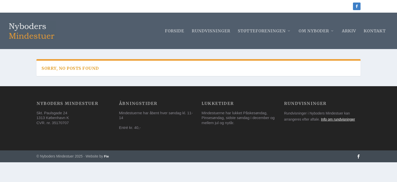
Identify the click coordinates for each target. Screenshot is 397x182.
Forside (174, 31)
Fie (106, 156)
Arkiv (349, 31)
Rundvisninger (211, 31)
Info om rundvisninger (338, 119)
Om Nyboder (314, 31)
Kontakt (375, 31)
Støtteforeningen (262, 31)
